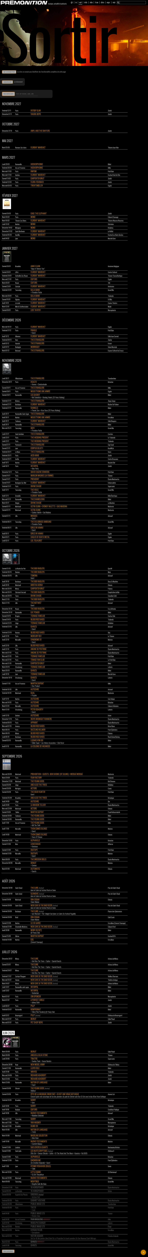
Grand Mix (111, 290)
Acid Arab (35, 455)
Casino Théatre (112, 303)
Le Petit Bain (111, 660)
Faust (33, 1084)
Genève (17, 175)
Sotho (51, 1153)
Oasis (109, 452)
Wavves (34, 1071)
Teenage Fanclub (38, 615)
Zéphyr (110, 340)
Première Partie (37, 292)
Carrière (110, 434)
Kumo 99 (34, 1126)
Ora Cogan (35, 899)
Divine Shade (36, 486)
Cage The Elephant (39, 213)
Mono (33, 216)
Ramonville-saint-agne (22, 987)
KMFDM (34, 171)
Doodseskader (42, 384)
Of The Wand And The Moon (64, 1153)
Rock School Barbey (114, 737)
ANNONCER (7, 82)
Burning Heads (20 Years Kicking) (53, 397)
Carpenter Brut (37, 178)
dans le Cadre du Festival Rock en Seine (43, 890)
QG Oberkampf (112, 1172)
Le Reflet (110, 231)
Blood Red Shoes (38, 619)
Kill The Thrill (36, 825)
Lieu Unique (111, 699)
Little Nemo (36, 1172)
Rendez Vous (36, 1215)
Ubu (109, 632)
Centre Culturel (112, 272)
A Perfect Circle (37, 999)
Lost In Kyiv (36, 310)
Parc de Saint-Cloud (114, 888)
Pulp (33, 1005)
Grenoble (18, 496)
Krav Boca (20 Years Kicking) (50, 410)
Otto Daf (33, 1153)
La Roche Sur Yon (20, 568)
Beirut (33, 1018)
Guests (34, 871)
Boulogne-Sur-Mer (20, 483)
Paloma (110, 588)
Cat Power (35, 612)
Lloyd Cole (35, 1068)
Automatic (35, 868)
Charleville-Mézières (21, 926)
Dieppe (17, 503)
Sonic (109, 1166)
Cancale (17, 286)
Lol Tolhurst (36, 540)
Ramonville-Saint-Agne (22, 414)
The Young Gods (37, 781)
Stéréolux (111, 224)
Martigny (18, 788)
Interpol (34, 466)
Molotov (110, 639)
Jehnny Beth (36, 1002)
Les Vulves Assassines (48, 742)
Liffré (16, 272)
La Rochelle (18, 1191)
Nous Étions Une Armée (40, 391)
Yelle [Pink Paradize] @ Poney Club (43, 1012)
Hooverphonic (37, 164)
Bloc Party (35, 468)
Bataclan (110, 382)
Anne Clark (35, 266)
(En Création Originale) (38, 1162)
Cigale (110, 185)
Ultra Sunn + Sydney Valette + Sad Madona (49, 506)
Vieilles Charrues (113, 976)
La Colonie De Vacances (40, 746)
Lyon (16, 238)
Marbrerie (111, 506)
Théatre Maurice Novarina (115, 220)
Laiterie (110, 667)
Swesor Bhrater (43, 1153)
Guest (34, 332)
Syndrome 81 (36, 639)
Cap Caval (111, 445)
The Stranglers (37, 339)
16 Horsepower (37, 1187)
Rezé (16, 917)
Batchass (35, 846)
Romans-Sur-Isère (20, 147)
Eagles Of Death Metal (40, 537)
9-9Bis (110, 299)
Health (34, 381)
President (35, 479)
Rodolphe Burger (38, 1222)
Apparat (34, 722)
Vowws (34, 384)
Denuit (33, 862)
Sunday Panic (36, 1061)
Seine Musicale (112, 347)
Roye (16, 1064)
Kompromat (36, 1009)
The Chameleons (38, 499)
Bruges (17, 616)
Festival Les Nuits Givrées (115, 235)
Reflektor (110, 623)
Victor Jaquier (37, 1235)
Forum (110, 343)
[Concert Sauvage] (37, 942)
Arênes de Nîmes (113, 983)
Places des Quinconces (115, 911)
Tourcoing (18, 290)
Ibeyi (33, 428)
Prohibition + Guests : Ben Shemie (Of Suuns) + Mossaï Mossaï (57, 774)
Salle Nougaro (112, 421)
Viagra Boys (36, 114)
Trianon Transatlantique (115, 276)
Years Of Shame (37, 837)
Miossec (34, 515)
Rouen (17, 283)
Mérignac (18, 228)
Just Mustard (36, 913)
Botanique (111, 798)
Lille (16, 516)
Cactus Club (111, 616)
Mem (109, 572)
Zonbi (33, 1210)
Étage (109, 1226)
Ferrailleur (111, 417)
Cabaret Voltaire (38, 1200)
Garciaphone (36, 1232)
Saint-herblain (19, 434)
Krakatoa (110, 228)
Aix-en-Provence (20, 168)
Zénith (110, 110)
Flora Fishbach (37, 182)
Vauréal (17, 343)
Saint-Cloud (18, 888)
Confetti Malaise (37, 1143)
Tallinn (17, 812)
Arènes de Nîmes (113, 958)
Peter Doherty (37, 709)
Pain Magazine (37, 1219)
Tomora (34, 575)
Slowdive (34, 893)
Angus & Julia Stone (39, 1055)
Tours (17, 596)
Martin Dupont (37, 683)
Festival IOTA (112, 936)
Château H (111, 1151)
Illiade (109, 306)
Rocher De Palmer (113, 404)
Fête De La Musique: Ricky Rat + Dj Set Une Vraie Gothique (55, 1094)
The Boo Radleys (38, 568)
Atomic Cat (111, 1094)
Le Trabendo (111, 437)
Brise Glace (111, 726)
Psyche (34, 695)
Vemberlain (35, 993)
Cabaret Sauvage (113, 217)
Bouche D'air (111, 462)
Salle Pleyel (111, 1019)
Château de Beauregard (115, 1015)
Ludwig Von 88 (37, 740)
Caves (110, 788)
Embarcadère (112, 483)
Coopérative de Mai (113, 592)
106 (109, 283)
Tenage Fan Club (37, 659)
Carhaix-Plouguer (20, 976)
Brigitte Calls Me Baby (39, 1184)
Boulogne (18, 347)
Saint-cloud (18, 894)
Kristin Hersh (37, 585)
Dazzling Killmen (38, 729)
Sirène (110, 1191)
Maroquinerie (112, 310)
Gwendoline (36, 1160)
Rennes (17, 572)
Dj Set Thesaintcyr (38, 1174)
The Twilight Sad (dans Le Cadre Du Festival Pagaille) (59, 913)
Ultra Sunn (35, 509)
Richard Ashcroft (38, 1075)
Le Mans (17, 452)
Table (33, 1168)
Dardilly (17, 235)
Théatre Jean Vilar (113, 147)
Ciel (32, 939)
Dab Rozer (60, 742)
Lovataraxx (35, 843)
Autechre (35, 689)
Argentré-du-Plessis (21, 1194)
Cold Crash (111, 917)
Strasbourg (18, 667)
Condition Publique (113, 1109)
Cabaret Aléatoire (113, 706)
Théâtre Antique (113, 980)
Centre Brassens (113, 459)
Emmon (34, 865)
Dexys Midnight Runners (41, 718)
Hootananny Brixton (114, 1147)
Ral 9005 (84, 1153)
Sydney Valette (36, 512)
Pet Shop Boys (37, 1022)
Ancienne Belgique (113, 266)
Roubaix (17, 1109)
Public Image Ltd (38, 1203)
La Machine (111, 503)
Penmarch (18, 445)
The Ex (33, 1207)
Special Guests (56, 961)
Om (109, 801)
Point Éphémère (112, 730)
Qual (33, 692)
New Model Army (38, 1064)
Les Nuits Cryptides (39, 1150)
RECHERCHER (8, 94)
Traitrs (34, 1058)
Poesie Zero (35, 410)
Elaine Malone (35, 902)
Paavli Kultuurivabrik (114, 812)
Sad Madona (47, 512)
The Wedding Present (40, 437)
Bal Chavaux (111, 781)
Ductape (34, 849)
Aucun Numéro (46, 1061)
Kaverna (77, 1153)
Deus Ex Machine (113, 581)
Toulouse (18, 421)
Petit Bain (111, 171)
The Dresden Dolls (38, 859)
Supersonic (111, 486)
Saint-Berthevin (20, 231)
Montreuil (18, 506)
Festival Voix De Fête (114, 175)
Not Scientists (36, 397)
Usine (109, 715)
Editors (34, 279)
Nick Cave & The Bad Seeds (41, 905)
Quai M (110, 568)
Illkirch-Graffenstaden (21, 306)
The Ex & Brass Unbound (41, 521)
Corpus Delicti (37, 448)
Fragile (34, 330)
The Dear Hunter (38, 791)
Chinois (110, 585)
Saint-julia (18, 1151)
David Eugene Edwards (40, 471)
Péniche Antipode (113, 1236)
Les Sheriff (35, 394)
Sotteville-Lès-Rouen (21, 276)
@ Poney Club (35, 932)
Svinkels (34, 407)
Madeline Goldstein (38, 1115)
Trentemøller (37, 185)
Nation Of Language (39, 1082)
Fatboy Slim (36, 110)
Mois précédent (8, 1251)
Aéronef (110, 516)
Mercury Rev (36, 636)
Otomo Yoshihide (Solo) (41, 1166)
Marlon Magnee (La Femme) (42, 475)
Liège (16, 623)
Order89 (34, 1194)
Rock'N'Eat (111, 448)
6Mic (109, 168)
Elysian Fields (36, 1229)
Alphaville (35, 840)
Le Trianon (111, 636)
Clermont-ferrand (20, 592)
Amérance (111, 286)
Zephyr (48, 961)
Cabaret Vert (112, 926)
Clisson (17, 1088)
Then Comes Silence (39, 828)
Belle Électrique (112, 496)
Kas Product (36, 686)
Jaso (33, 1102)
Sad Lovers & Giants (39, 1147)
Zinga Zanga (111, 401)
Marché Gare (112, 238)
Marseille (18, 639)
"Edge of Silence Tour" (38, 268)
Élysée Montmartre (113, 479)
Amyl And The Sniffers (40, 130)
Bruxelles (18, 266)
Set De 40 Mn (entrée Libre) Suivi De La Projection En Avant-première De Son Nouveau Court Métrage (63, 1238)
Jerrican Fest (36, 1197)
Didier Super (36, 742)
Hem (16, 340)
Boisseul (17, 350)
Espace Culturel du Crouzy (115, 350)
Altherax (110, 844)
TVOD (34, 1132)
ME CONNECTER (9, 72)
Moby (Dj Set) (36, 930)
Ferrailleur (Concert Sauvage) (117, 923)
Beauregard (18, 1015)
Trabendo (111, 296)
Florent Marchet (38, 147)
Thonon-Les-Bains (20, 220)
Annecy (17, 726)
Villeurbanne (19, 378)
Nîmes (17, 588)
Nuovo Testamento (39, 1113)
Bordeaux (18, 404)
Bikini (109, 164)
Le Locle (17, 303)
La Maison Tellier (38, 804)
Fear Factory (36, 777)
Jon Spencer (36, 996)
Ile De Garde (36, 923)
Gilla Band (35, 289)
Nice (16, 844)
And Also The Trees (39, 784)
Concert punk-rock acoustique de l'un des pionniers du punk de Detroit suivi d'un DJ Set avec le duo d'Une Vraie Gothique (68, 1096)
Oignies (17, 299)
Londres (17, 1147)
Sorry (33, 1100)
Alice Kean (35, 1138)
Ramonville (18, 164)
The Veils (34, 489)
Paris (16, 110)
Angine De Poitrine (38, 649)
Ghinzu (34, 626)
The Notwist (36, 602)
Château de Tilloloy (113, 1064)
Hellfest (33, 1090)
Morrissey (35, 346)
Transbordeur (112, 378)
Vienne (17, 980)
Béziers (17, 401)
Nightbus (35, 1181)
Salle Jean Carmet (113, 336)
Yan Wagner (36, 1122)
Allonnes (17, 336)
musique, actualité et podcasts (57, 3)
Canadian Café (112, 596)
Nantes (17, 224)
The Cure (34, 887)
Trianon (110, 475)
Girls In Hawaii (37, 527)
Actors (34, 788)
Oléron (17, 936)
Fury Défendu (112, 609)
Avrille (17, 459)
